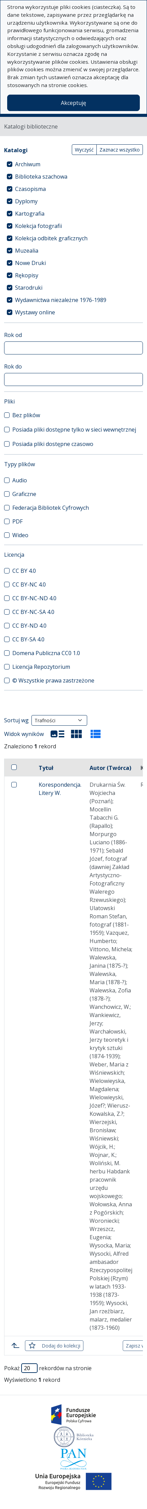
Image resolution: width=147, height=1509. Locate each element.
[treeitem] (73, 164)
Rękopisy (26, 275)
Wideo (20, 535)
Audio (19, 480)
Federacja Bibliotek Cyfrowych (50, 507)
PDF (17, 521)
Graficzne (24, 494)
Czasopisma (30, 189)
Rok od (13, 335)
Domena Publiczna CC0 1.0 (46, 653)
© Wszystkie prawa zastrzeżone (53, 680)
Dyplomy (26, 201)
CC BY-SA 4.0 (28, 639)
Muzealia (26, 250)
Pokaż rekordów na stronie (48, 1368)
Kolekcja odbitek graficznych (51, 238)
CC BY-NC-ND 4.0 (34, 598)
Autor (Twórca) (110, 768)
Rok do (13, 366)
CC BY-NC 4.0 (29, 584)
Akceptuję (73, 103)
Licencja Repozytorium (41, 667)
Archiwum (27, 164)
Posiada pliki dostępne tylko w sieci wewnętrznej (74, 429)
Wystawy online (35, 312)
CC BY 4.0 (24, 571)
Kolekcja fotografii (38, 226)
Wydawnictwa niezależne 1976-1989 (60, 300)
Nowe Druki (30, 263)
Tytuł (46, 768)
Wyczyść (84, 149)
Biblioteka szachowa (41, 176)
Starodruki (28, 287)
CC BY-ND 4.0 (29, 625)
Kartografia (29, 213)
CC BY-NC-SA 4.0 (33, 612)
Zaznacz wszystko (119, 149)
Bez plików (26, 415)
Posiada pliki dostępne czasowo (52, 444)
